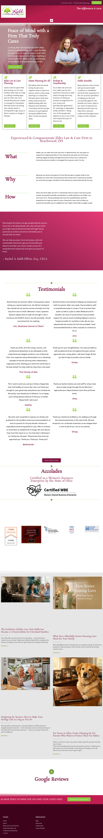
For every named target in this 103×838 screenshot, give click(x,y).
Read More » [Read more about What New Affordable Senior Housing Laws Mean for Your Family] (56, 653)
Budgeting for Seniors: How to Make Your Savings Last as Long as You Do (22, 718)
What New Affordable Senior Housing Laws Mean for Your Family (75, 637)
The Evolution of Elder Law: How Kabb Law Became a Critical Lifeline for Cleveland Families (25, 630)
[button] (51, 20)
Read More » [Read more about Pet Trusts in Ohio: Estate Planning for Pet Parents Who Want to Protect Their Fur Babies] (56, 754)
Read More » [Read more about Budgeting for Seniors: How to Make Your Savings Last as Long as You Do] (4, 735)
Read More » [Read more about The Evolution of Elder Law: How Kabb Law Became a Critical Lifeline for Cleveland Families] (4, 646)
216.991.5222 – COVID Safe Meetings (75, 3)
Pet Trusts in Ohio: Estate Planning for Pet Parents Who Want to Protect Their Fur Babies (76, 734)
